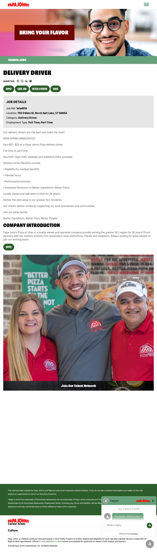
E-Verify (42, 541)
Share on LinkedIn (26, 81)
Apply (9, 89)
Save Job (21, 89)
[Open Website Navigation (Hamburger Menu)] (148, 8)
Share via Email (30, 81)
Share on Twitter (22, 81)
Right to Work (56, 541)
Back (55, 89)
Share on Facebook (18, 81)
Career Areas (16, 523)
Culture (13, 530)
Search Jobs (17, 60)
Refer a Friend (39, 89)
